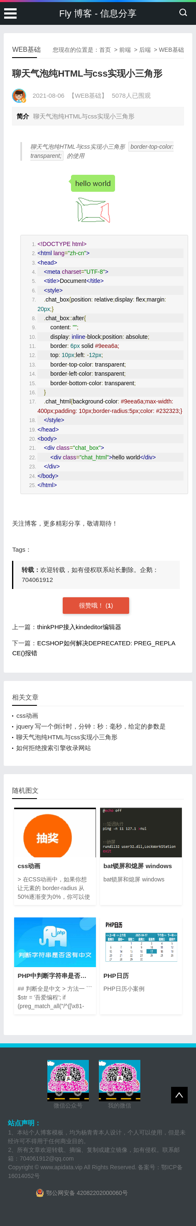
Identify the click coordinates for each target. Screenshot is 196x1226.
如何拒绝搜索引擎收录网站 (53, 747)
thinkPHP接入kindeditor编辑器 (79, 626)
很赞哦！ (92, 605)
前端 (125, 49)
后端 (145, 49)
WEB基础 (171, 49)
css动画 (27, 715)
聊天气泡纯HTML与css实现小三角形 (66, 737)
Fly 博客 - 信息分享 (98, 13)
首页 (105, 49)
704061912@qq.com (47, 1158)
